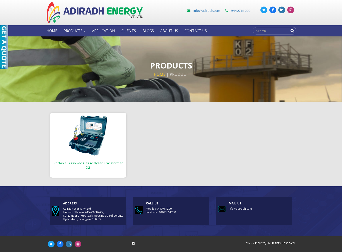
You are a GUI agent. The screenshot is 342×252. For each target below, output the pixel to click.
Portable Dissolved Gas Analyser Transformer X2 (88, 165)
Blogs (148, 30)
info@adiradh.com (203, 10)
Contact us (196, 30)
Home (52, 30)
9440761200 (238, 10)
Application (103, 30)
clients (128, 30)
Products (75, 30)
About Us (169, 30)
